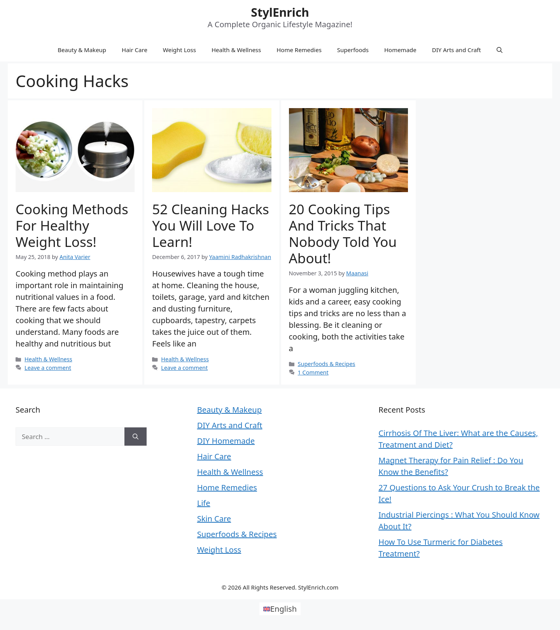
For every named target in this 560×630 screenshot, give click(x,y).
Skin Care (214, 518)
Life (203, 503)
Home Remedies (299, 50)
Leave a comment (47, 367)
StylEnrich (280, 12)
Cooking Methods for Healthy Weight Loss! (72, 225)
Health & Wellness (236, 50)
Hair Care (134, 50)
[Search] (135, 436)
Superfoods (353, 50)
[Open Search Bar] (499, 49)
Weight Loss (179, 50)
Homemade (400, 50)
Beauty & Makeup (82, 50)
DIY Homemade (226, 441)
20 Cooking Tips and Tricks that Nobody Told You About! (343, 233)
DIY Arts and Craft (456, 50)
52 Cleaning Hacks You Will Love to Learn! (210, 225)
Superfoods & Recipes (326, 364)
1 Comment (313, 372)
